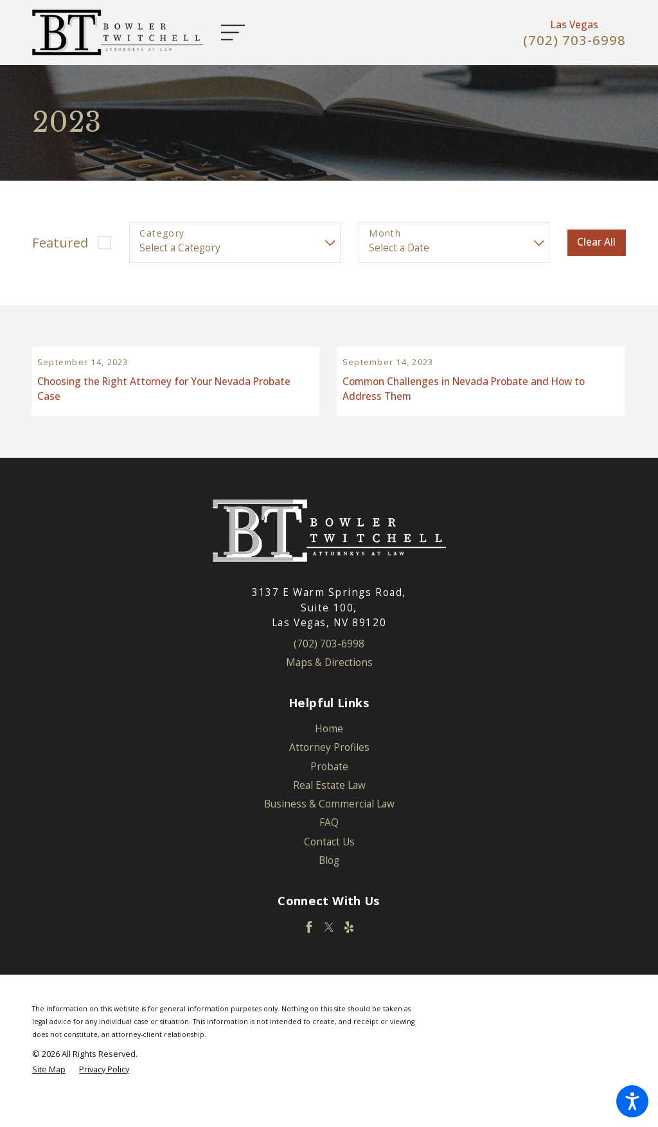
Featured (60, 242)
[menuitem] (329, 750)
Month (385, 233)
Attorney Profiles (329, 769)
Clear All (596, 242)
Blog (329, 882)
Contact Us (329, 863)
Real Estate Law (329, 807)
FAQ (329, 844)
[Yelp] (349, 949)
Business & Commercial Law (329, 826)
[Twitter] (329, 949)
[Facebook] (309, 949)
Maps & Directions (329, 684)
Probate (329, 788)
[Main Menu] (239, 32)
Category (161, 233)
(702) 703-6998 (574, 40)
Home (329, 750)
